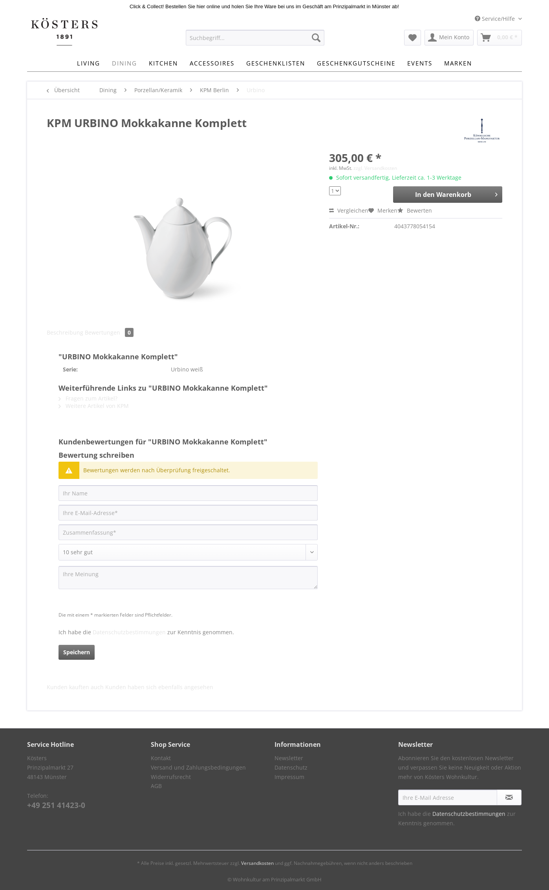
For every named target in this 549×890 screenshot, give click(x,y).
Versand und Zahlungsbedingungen (198, 767)
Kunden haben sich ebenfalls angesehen (159, 687)
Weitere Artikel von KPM (94, 406)
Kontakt (161, 758)
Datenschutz (290, 767)
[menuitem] (255, 41)
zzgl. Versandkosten (375, 168)
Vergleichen (348, 210)
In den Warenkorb (456, 193)
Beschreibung (65, 332)
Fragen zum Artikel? (88, 398)
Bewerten (414, 210)
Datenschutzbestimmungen (129, 632)
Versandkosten (257, 863)
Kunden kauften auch (75, 687)
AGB (156, 786)
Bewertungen (109, 332)
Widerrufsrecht (171, 777)
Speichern (76, 652)
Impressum (289, 777)
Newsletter (288, 758)
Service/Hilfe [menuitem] (495, 18)
